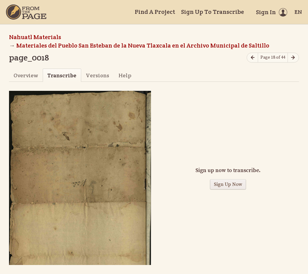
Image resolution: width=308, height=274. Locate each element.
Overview (26, 75)
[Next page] (293, 58)
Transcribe (61, 75)
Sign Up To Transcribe (212, 12)
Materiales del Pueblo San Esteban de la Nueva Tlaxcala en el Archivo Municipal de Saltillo (142, 45)
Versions (97, 75)
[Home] (26, 12)
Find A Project (155, 12)
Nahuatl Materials (35, 37)
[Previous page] (252, 58)
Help (125, 75)
